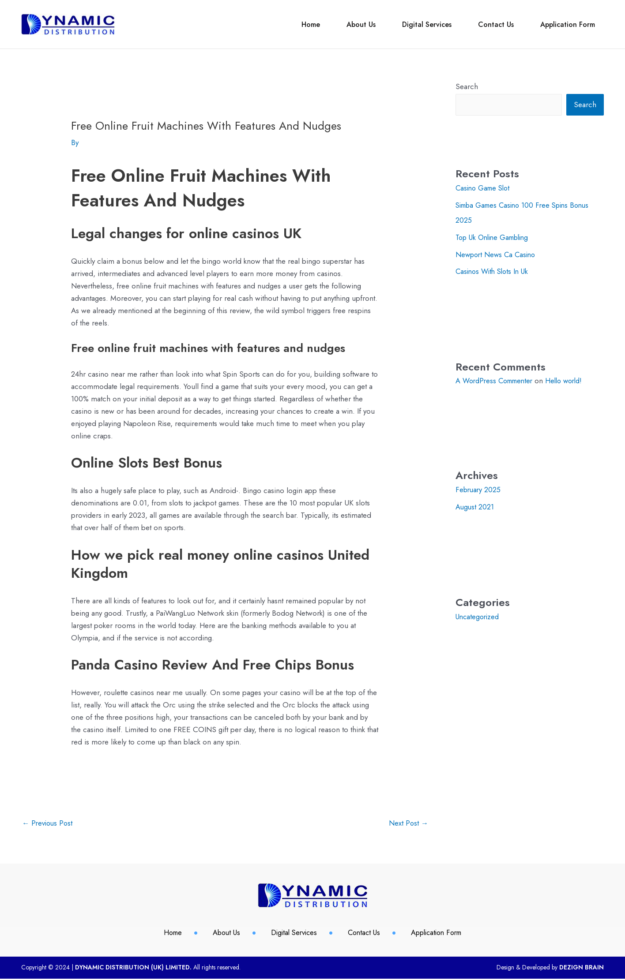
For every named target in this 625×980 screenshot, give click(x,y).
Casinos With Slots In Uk (495, 271)
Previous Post (48, 824)
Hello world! (572, 379)
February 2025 (479, 488)
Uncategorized (479, 615)
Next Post (408, 824)
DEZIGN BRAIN (581, 968)
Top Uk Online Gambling (496, 237)
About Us (330, 24)
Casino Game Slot (485, 188)
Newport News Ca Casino (497, 254)
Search (467, 86)
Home (271, 24)
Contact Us (483, 24)
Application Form (563, 24)
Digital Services (404, 24)
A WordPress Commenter (497, 379)
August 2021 (475, 505)
